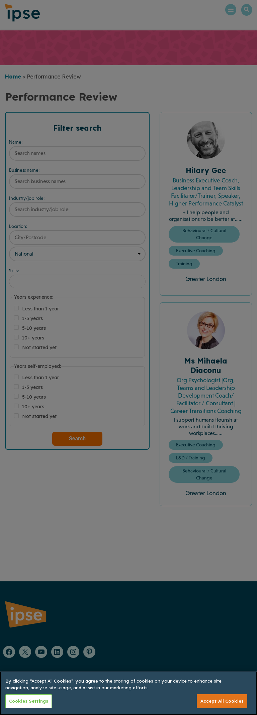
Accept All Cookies (222, 701)
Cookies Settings (28, 701)
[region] (128, 693)
